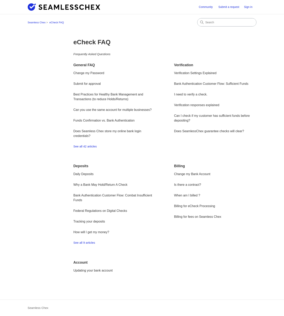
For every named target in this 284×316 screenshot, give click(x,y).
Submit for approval (87, 83)
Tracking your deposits (89, 221)
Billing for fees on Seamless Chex (197, 216)
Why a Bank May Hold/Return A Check (100, 184)
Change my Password (88, 73)
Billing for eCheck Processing (194, 206)
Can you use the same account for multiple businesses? (112, 109)
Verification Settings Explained (195, 73)
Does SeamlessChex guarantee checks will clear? (209, 131)
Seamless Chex (37, 22)
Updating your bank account (93, 270)
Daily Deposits (83, 174)
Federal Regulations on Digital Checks (100, 210)
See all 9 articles (84, 242)
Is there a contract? (187, 184)
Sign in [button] (248, 6)
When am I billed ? (187, 195)
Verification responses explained (196, 105)
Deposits (80, 166)
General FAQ (84, 65)
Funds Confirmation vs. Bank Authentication (104, 120)
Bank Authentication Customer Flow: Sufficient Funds (211, 83)
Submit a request (228, 6)
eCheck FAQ (56, 22)
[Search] (226, 22)
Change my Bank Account (192, 174)
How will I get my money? (91, 232)
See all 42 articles (85, 146)
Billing (179, 166)
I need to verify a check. (190, 94)
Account (80, 262)
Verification (183, 65)
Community (206, 6)
